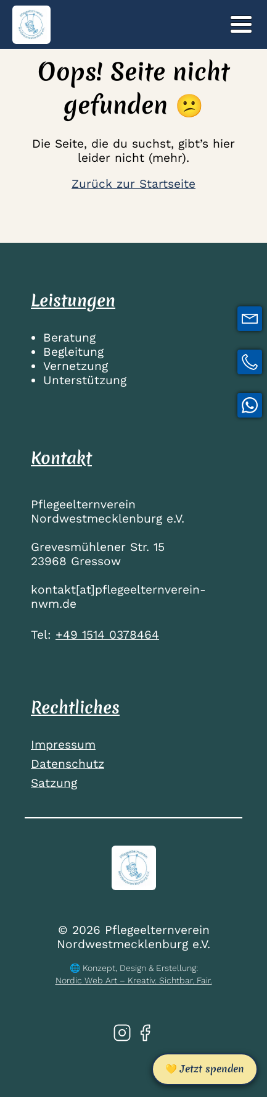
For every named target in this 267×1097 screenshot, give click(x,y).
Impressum (63, 745)
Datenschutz (67, 764)
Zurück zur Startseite (133, 184)
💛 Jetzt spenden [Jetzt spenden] (204, 1068)
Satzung (54, 783)
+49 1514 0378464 (107, 635)
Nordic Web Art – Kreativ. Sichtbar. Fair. (133, 980)
